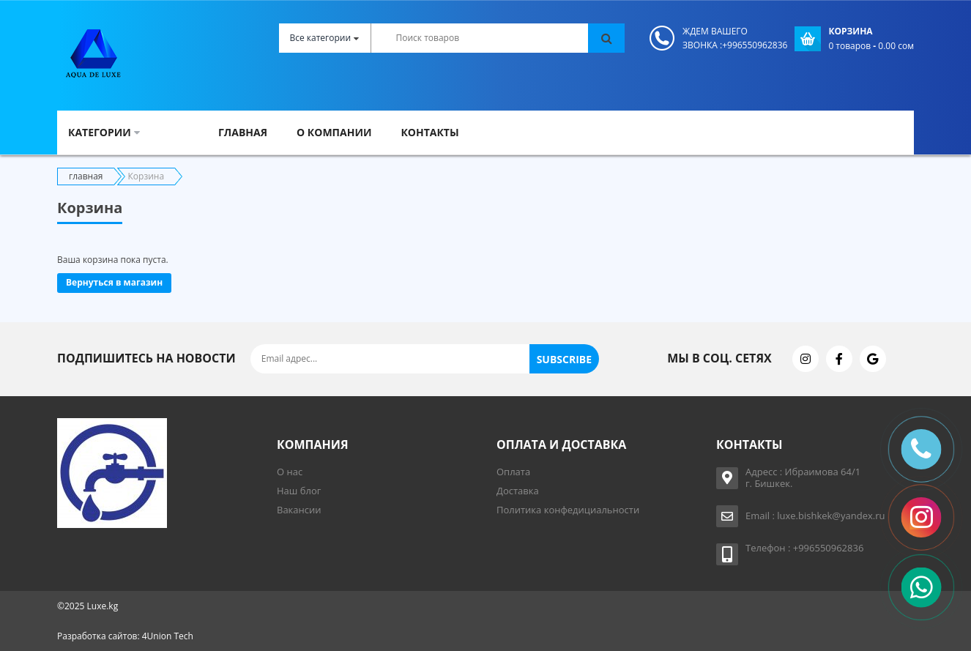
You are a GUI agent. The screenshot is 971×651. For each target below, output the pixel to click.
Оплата (513, 471)
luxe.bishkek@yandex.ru (831, 515)
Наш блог (299, 490)
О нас (289, 471)
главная (86, 176)
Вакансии (299, 509)
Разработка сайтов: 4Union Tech (125, 636)
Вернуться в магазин (114, 282)
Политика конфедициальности (567, 509)
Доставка (517, 490)
